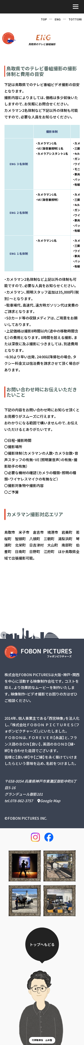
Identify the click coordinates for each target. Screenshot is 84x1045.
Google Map (48, 800)
